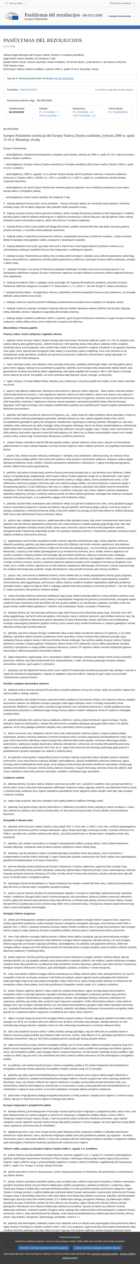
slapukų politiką (127, 1257)
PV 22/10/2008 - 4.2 (83, 112)
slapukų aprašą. (70, 1261)
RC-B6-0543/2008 (64, 78)
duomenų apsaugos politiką (105, 1257)
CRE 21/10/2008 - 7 (49, 115)
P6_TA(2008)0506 (118, 112)
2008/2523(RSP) (28, 89)
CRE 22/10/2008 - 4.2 (84, 115)
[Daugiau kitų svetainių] (122, 3)
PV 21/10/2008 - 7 (48, 112)
